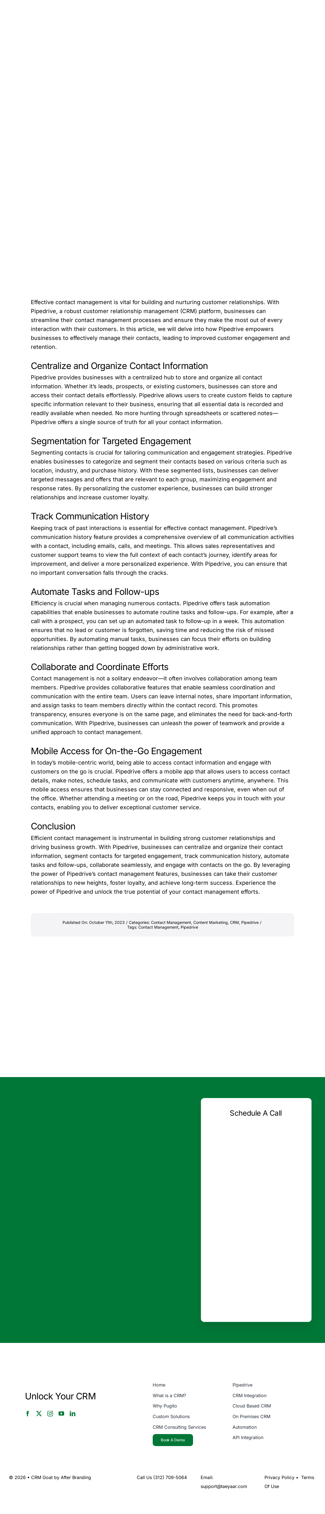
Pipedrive (250, 922)
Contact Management (171, 922)
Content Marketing (210, 922)
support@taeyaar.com (224, 1486)
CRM (234, 922)
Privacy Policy (279, 1477)
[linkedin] (72, 1413)
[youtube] (61, 1413)
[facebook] (28, 1413)
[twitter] (39, 1413)
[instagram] (50, 1413)
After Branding (76, 1477)
